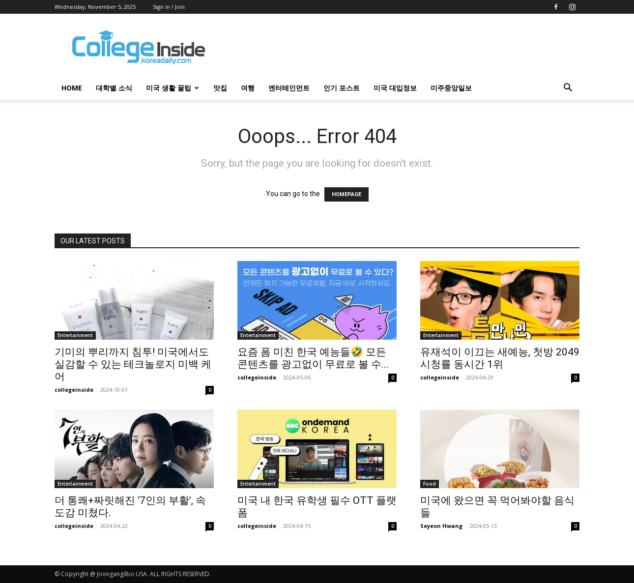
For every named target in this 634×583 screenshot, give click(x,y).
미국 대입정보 (395, 87)
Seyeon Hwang (441, 525)
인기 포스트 (341, 87)
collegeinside (74, 389)
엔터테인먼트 (289, 87)
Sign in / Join (169, 6)
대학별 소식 (114, 87)
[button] (567, 88)
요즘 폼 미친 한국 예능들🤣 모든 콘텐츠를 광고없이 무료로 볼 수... (313, 358)
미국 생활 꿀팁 (172, 87)
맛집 (220, 87)
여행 (248, 87)
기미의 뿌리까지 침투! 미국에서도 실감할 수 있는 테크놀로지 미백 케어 (133, 364)
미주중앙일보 (451, 87)
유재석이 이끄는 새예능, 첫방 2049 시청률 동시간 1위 (499, 358)
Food (429, 483)
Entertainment (75, 335)
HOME (71, 87)
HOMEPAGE (346, 194)
